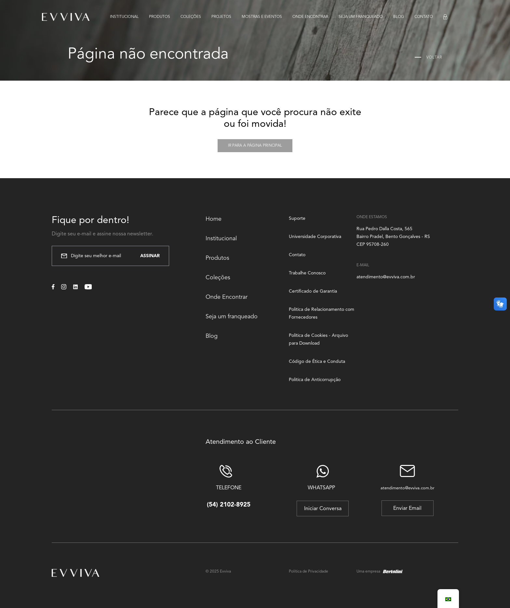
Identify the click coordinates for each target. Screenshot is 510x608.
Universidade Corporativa (315, 236)
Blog (398, 17)
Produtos (159, 17)
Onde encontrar (310, 17)
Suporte (297, 218)
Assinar (150, 256)
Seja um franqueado (361, 17)
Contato (423, 17)
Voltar (428, 57)
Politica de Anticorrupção (315, 379)
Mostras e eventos (262, 17)
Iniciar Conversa (323, 508)
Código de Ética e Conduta (317, 361)
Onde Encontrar (227, 297)
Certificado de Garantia (313, 291)
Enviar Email (407, 508)
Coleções (191, 17)
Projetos (221, 17)
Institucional (124, 17)
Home (213, 219)
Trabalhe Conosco (307, 273)
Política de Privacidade (308, 572)
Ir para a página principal (255, 146)
